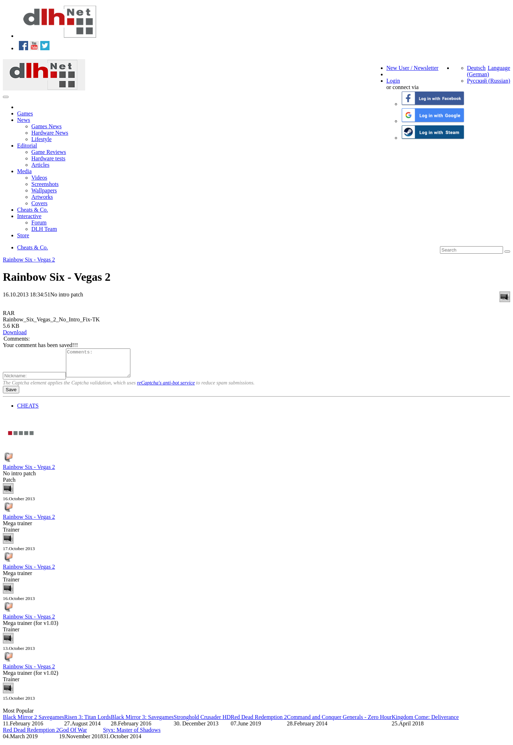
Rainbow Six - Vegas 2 (29, 260)
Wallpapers (44, 190)
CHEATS (27, 411)
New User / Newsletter (413, 68)
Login (393, 81)
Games (25, 113)
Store (23, 235)
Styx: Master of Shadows (131, 735)
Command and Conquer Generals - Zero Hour (339, 722)
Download (15, 332)
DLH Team (44, 229)
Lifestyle (41, 139)
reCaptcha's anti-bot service (166, 388)
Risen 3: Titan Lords (87, 722)
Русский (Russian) (488, 81)
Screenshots (44, 184)
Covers (39, 203)
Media (24, 171)
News (23, 120)
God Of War (73, 735)
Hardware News (49, 133)
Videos (39, 178)
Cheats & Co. (32, 210)
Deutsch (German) (478, 71)
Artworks (42, 197)
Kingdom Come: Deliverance (425, 722)
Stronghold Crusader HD (202, 722)
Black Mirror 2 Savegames (33, 722)
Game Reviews (48, 152)
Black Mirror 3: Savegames (142, 722)
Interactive (29, 216)
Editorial (27, 146)
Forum (39, 222)
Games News (46, 126)
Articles (40, 165)
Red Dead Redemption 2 (258, 722)
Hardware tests (48, 158)
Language (499, 68)
